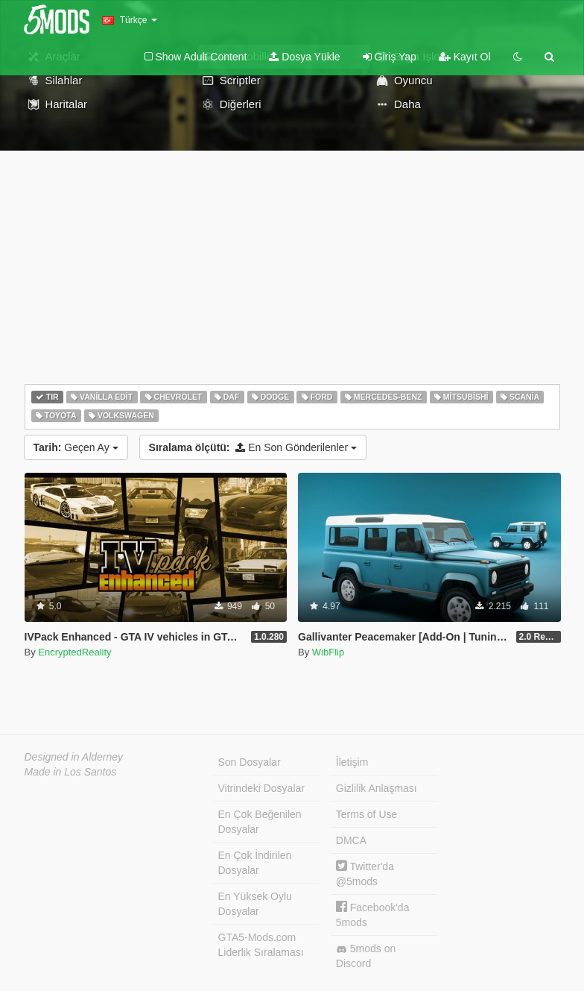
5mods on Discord (366, 956)
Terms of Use (366, 814)
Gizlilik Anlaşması (376, 788)
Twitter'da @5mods (365, 873)
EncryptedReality (74, 652)
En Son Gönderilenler (253, 447)
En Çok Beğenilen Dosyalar (260, 821)
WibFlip (328, 652)
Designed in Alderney (74, 757)
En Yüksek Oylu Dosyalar (255, 903)
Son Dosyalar (249, 762)
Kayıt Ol (465, 57)
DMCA (351, 840)
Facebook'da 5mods (373, 914)
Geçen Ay (76, 447)
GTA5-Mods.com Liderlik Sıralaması (261, 944)
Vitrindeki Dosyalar (261, 788)
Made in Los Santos (71, 772)
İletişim (352, 762)
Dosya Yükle (304, 57)
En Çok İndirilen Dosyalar (255, 862)
